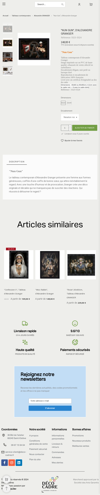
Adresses (56, 458)
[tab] (17, 162)
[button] (71, 140)
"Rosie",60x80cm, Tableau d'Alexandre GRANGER (76, 293)
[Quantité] (65, 128)
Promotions (78, 436)
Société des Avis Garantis (86, 483)
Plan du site (34, 460)
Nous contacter (36, 454)
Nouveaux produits (81, 441)
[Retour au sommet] (6, 488)
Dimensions (66, 98)
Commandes (58, 452)
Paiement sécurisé (38, 449)
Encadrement (66, 111)
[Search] (50, 4)
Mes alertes (57, 463)
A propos (33, 436)
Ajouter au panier (85, 127)
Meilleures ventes (80, 446)
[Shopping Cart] (6, 479)
